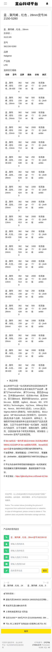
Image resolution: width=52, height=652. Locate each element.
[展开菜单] (5, 3)
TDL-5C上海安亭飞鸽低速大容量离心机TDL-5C (26, 624)
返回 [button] (26, 631)
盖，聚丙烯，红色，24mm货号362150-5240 (22, 585)
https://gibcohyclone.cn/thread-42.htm (31, 476)
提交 (45, 570)
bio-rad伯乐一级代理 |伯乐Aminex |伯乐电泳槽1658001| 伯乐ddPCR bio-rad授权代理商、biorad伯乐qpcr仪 (26, 445)
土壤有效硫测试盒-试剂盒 (17, 611)
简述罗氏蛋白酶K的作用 (16, 605)
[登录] (47, 3)
